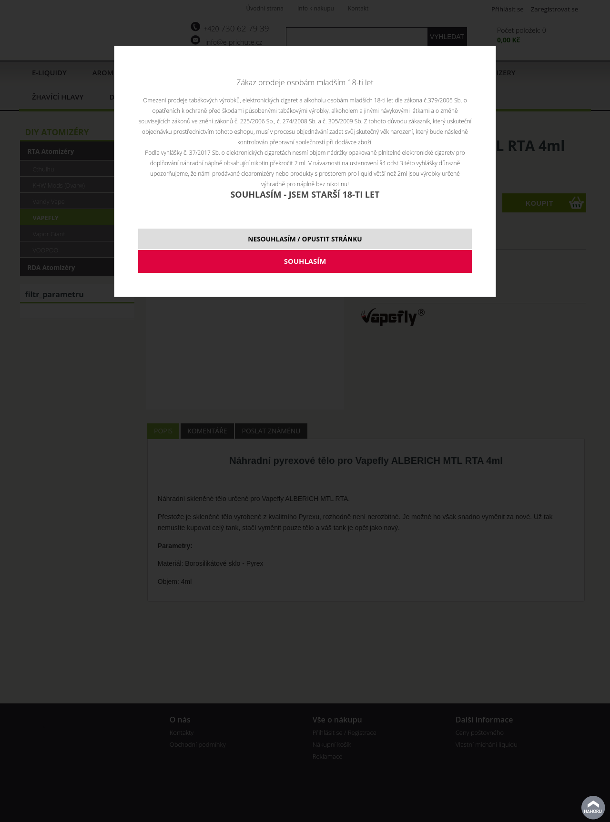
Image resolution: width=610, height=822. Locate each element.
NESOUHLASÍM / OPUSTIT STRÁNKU (305, 238)
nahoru (593, 808)
